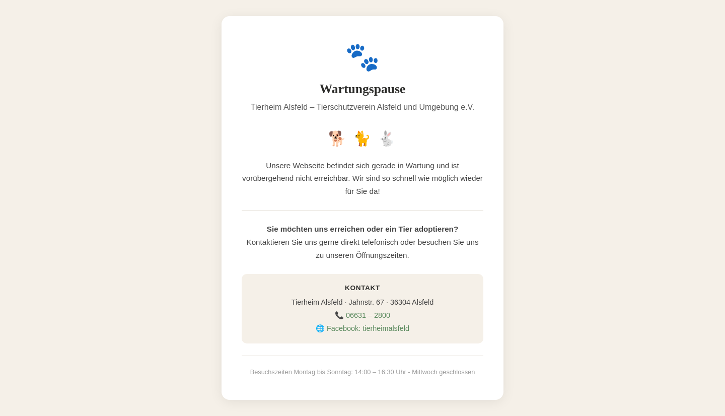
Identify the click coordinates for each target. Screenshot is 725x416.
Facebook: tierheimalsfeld (368, 328)
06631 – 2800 (368, 315)
